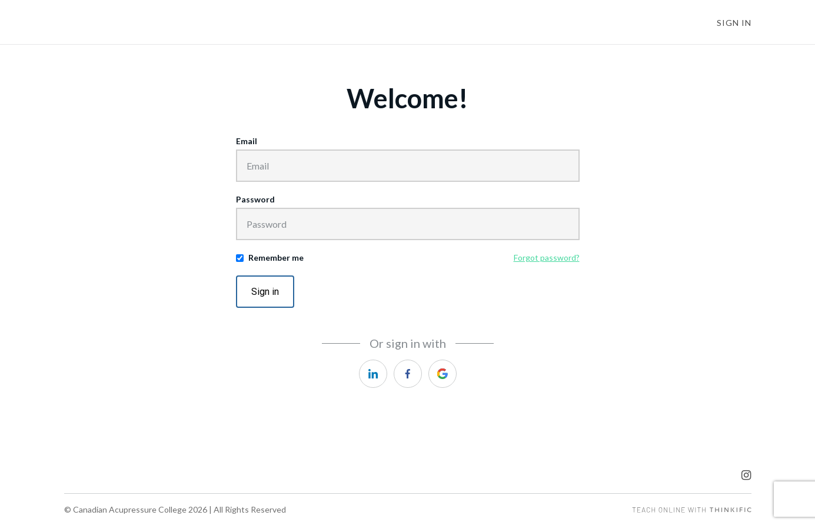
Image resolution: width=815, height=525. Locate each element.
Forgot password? (547, 257)
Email (246, 141)
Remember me (276, 257)
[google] (442, 374)
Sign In (734, 23)
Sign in (265, 291)
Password (255, 199)
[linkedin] (373, 374)
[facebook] (408, 374)
